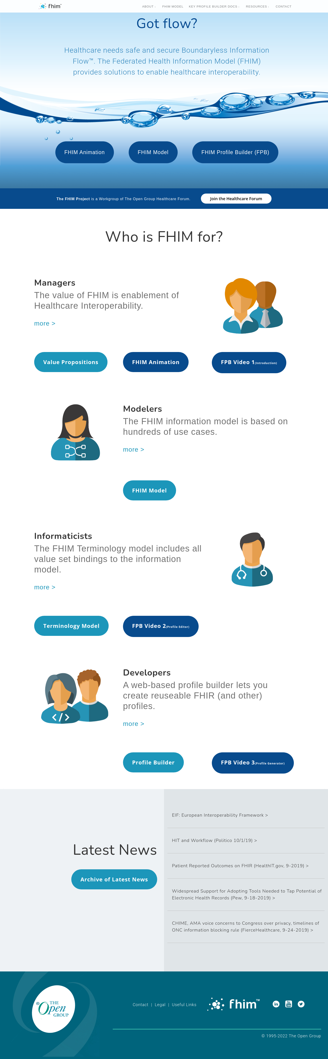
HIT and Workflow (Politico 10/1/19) (212, 840)
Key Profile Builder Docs (213, 6)
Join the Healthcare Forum (236, 198)
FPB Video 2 (149, 625)
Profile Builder (153, 762)
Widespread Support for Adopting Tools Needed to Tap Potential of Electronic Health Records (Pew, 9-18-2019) (247, 894)
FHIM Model (153, 152)
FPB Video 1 (238, 362)
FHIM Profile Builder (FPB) (235, 152)
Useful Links (184, 1004)
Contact (284, 6)
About (148, 6)
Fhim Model (172, 6)
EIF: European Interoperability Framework (218, 815)
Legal (160, 1004)
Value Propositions (70, 362)
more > (45, 323)
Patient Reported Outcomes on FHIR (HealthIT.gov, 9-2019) (238, 866)
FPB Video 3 (238, 762)
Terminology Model (71, 625)
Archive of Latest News (114, 879)
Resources (256, 6)
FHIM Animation (84, 152)
